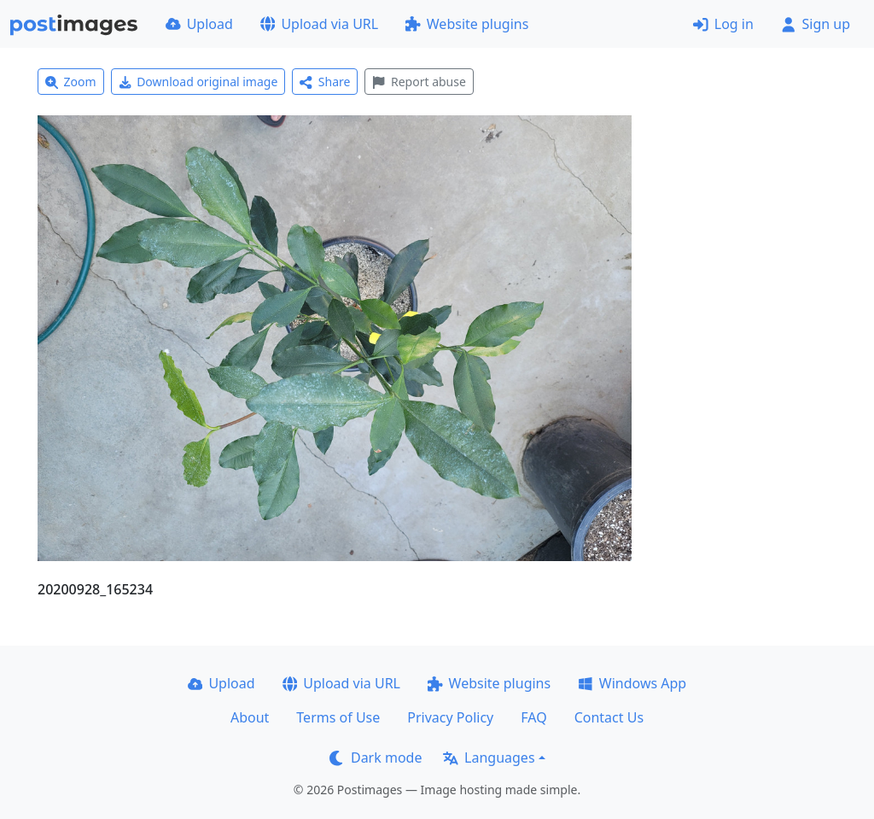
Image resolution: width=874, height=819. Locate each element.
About (249, 717)
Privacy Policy (450, 717)
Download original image (198, 81)
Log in (723, 24)
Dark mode (375, 757)
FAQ (533, 717)
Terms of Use (338, 717)
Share (325, 81)
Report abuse (418, 81)
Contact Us (609, 717)
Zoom (70, 81)
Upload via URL (319, 24)
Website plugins (466, 24)
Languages (488, 757)
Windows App (632, 683)
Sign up (815, 24)
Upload (199, 24)
